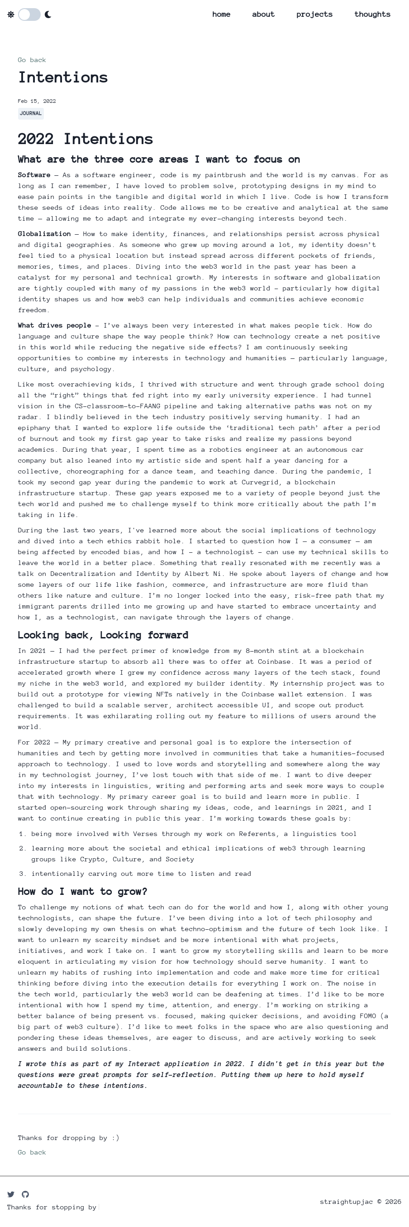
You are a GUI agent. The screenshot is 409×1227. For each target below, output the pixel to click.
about (263, 14)
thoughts (373, 14)
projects (315, 14)
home (222, 14)
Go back (32, 59)
